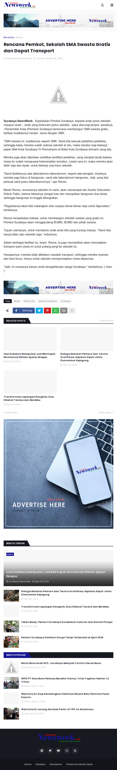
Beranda (9, 37)
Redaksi (40, 764)
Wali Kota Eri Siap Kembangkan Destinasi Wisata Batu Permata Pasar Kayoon (65, 695)
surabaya (65, 301)
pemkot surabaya (48, 301)
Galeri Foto (29, 301)
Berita (19, 37)
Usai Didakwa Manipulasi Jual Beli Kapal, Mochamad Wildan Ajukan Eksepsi (29, 355)
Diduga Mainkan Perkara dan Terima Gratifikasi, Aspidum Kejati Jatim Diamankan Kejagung (84, 357)
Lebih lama (105, 412)
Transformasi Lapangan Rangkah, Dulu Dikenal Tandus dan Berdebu (29, 398)
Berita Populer (16, 655)
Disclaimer (56, 764)
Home (28, 764)
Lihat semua (106, 320)
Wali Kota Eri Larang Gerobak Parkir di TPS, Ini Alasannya (57, 709)
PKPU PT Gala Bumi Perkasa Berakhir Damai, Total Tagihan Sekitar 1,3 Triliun (65, 680)
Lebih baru (11, 412)
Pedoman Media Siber (79, 764)
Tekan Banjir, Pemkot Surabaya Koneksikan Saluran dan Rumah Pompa (66, 622)
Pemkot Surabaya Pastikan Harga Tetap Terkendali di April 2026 (62, 637)
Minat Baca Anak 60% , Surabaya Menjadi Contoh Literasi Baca (61, 663)
